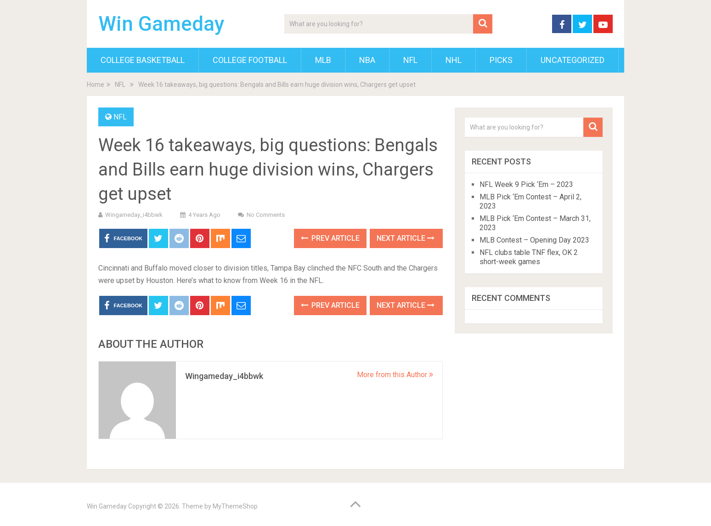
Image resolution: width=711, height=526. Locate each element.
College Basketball (143, 60)
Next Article (405, 238)
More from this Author (395, 374)
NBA (367, 60)
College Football (250, 60)
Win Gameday (161, 24)
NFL (410, 60)
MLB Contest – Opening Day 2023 (534, 240)
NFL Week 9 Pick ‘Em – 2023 (526, 184)
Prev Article (330, 238)
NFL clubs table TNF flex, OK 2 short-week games (529, 257)
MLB (323, 60)
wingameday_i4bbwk (134, 214)
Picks (501, 60)
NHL (454, 60)
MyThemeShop (235, 506)
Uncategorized (572, 60)
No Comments (266, 214)
